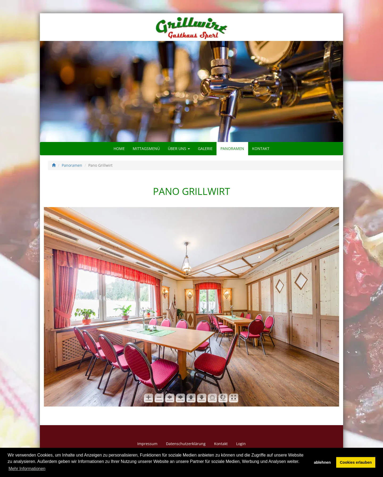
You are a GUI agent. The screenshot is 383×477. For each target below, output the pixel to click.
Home (119, 148)
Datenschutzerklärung (186, 443)
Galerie (205, 148)
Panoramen (232, 148)
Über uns (179, 148)
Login (241, 443)
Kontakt (260, 148)
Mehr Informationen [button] (27, 468)
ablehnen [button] (322, 462)
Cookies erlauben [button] (356, 462)
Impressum (147, 443)
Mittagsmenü (146, 148)
